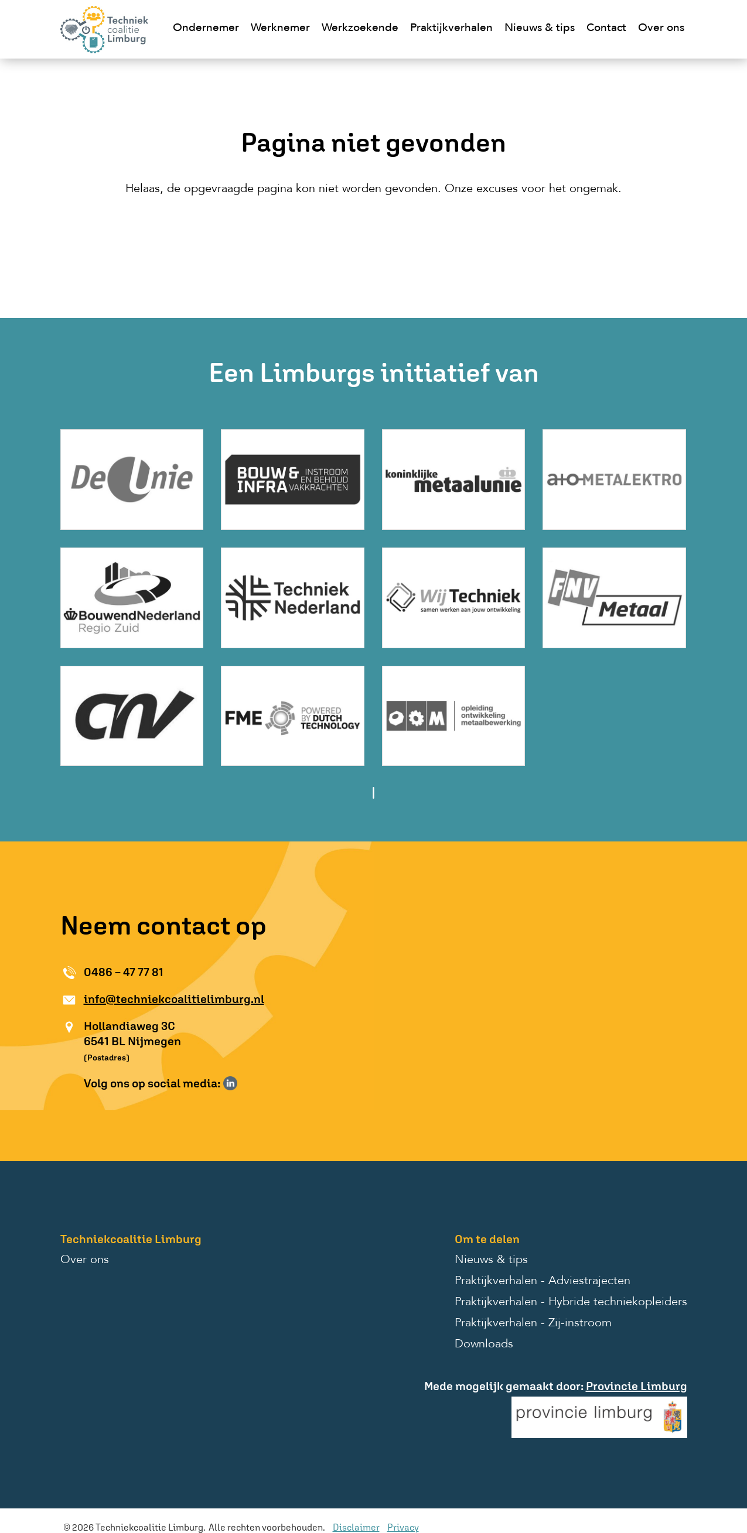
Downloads (484, 1344)
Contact (606, 28)
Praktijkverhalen (451, 28)
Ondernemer (206, 28)
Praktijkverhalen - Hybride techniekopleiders (571, 1302)
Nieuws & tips (539, 28)
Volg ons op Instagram (247, 1083)
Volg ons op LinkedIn (230, 1083)
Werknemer (280, 28)
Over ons (661, 28)
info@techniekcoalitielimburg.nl (174, 998)
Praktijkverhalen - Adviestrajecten (542, 1281)
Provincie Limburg (636, 1385)
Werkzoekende (360, 28)
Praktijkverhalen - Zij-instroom (533, 1323)
